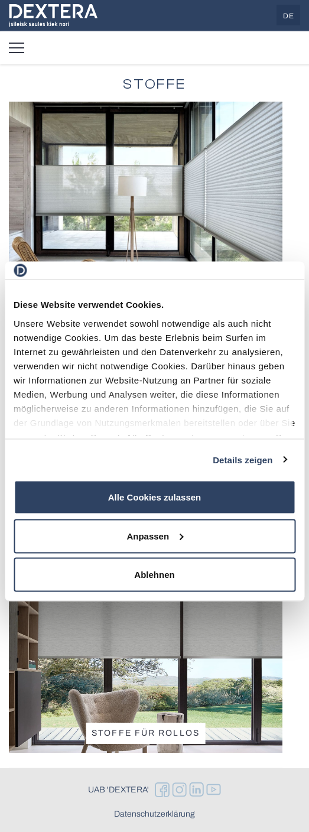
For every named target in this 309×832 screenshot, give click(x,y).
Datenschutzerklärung (154, 814)
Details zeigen (242, 459)
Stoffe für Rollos (146, 733)
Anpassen (154, 536)
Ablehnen (154, 575)
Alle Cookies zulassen (154, 497)
